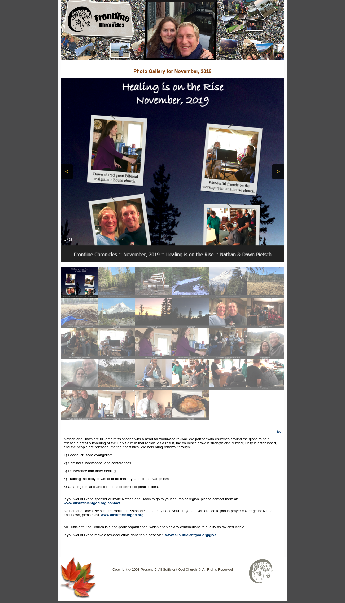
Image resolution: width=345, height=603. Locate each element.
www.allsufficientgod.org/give (190, 535)
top (279, 431)
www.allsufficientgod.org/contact (92, 503)
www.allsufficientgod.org (122, 515)
